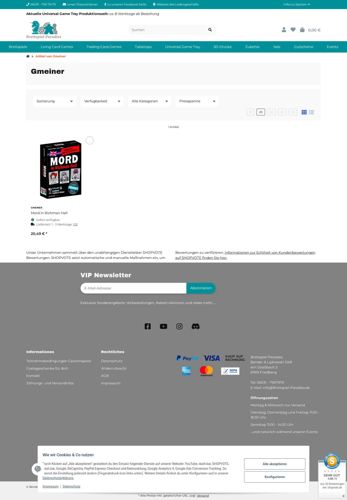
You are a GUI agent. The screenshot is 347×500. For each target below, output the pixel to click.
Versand (203, 495)
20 (261, 112)
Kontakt (33, 375)
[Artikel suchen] (210, 30)
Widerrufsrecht (114, 368)
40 (282, 112)
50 (293, 112)
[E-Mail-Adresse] (133, 288)
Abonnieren (201, 288)
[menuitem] (18, 47)
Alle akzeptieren (272, 464)
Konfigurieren (272, 476)
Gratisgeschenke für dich (47, 368)
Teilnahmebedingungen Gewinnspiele (58, 361)
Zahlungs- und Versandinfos (50, 383)
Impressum (53, 486)
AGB (105, 375)
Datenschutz (74, 486)
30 (271, 112)
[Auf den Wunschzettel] (90, 140)
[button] (296, 4)
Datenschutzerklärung (60, 478)
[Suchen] (166, 30)
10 (250, 112)
